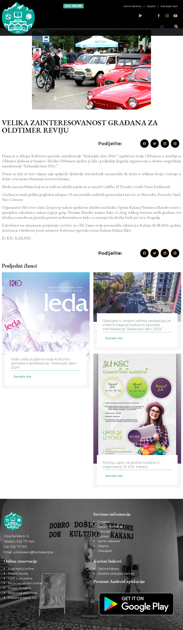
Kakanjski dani (169, 6)
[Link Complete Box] (46, 330)
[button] (162, 26)
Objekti (151, 6)
